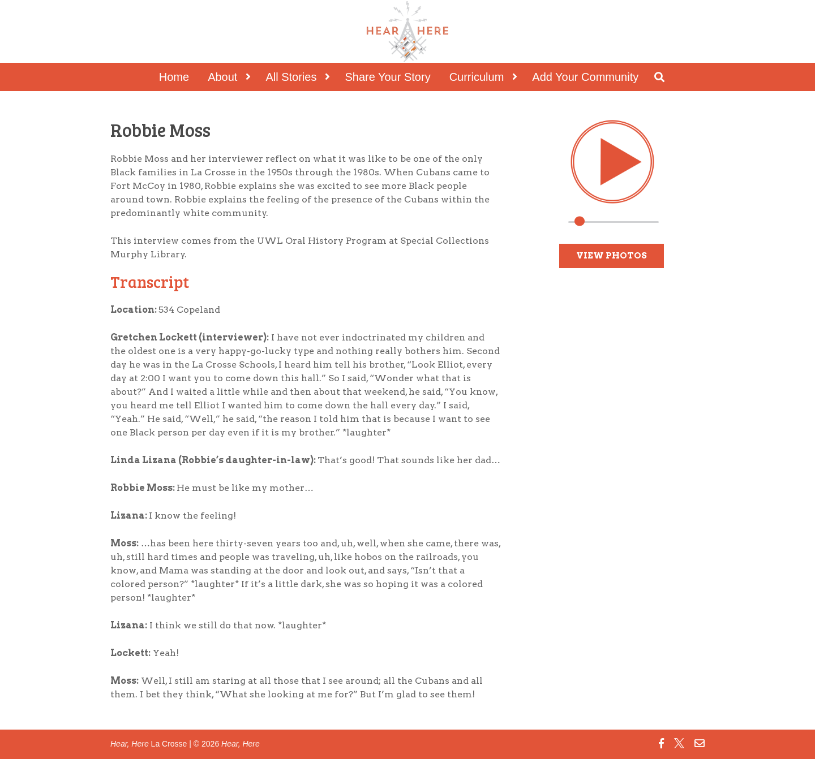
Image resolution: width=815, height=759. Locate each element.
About (222, 77)
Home (174, 77)
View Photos (611, 256)
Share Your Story (387, 77)
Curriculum (476, 77)
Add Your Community (585, 77)
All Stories (290, 77)
